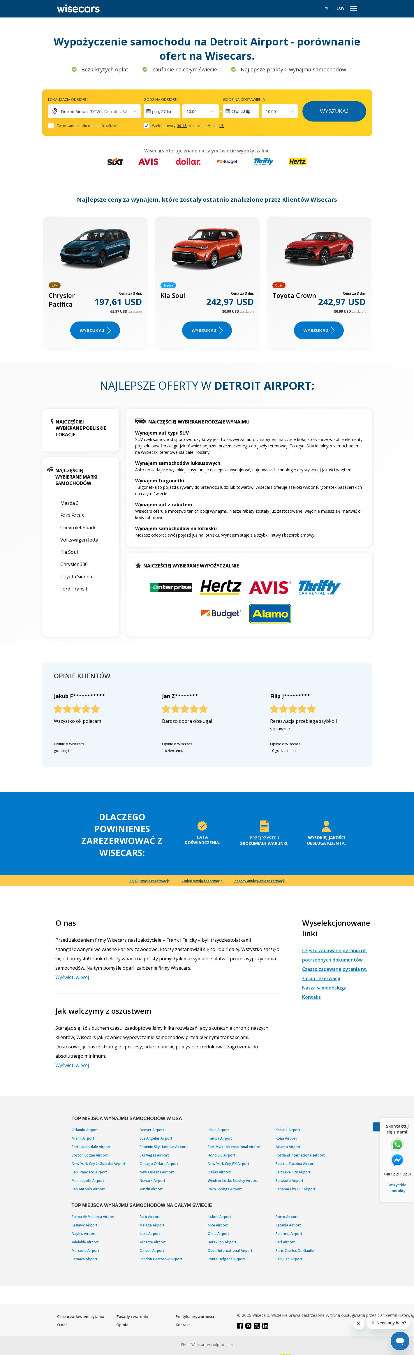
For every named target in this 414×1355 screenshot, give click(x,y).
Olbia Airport (218, 1233)
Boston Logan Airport (90, 1155)
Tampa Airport (220, 1138)
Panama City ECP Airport (296, 1189)
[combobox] (187, 111)
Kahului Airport (288, 1129)
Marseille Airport (85, 1250)
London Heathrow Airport (161, 1258)
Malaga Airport (152, 1225)
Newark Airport (152, 1180)
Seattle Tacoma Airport (295, 1163)
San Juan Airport (289, 1258)
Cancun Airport (152, 1250)
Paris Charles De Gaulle (295, 1250)
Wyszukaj (334, 111)
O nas (62, 1324)
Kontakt (311, 997)
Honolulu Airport (221, 1155)
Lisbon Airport (219, 1216)
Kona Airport (286, 1138)
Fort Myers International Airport (234, 1146)
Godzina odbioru (161, 99)
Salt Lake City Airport (293, 1172)
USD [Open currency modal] (339, 8)
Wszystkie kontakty (397, 1187)
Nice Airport (218, 1225)
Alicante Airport (153, 1242)
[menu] (353, 9)
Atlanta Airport (288, 1146)
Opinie (122, 1324)
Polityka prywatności (195, 1316)
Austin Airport (151, 1189)
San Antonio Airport (88, 1189)
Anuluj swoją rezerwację (149, 880)
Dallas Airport (219, 1172)
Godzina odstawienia (244, 99)
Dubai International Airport (230, 1250)
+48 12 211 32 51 (397, 1174)
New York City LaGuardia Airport (99, 1163)
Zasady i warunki (132, 1316)
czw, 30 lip (240, 111)
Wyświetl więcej (72, 977)
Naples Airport (84, 1233)
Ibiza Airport (150, 1233)
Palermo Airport (289, 1233)
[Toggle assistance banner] (376, 1126)
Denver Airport (152, 1129)
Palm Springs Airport (225, 1189)
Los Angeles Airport (156, 1138)
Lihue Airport (218, 1129)
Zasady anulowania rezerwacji (259, 880)
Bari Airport (285, 1242)
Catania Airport (288, 1225)
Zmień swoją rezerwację (202, 880)
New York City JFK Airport (228, 1163)
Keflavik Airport (85, 1225)
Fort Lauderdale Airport (91, 1146)
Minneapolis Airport (88, 1180)
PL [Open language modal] (327, 8)
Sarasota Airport (290, 1180)
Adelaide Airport (85, 1242)
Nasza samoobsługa (324, 988)
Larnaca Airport (85, 1258)
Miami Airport (83, 1138)
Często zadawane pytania (80, 1316)
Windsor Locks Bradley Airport (233, 1180)
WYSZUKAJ (95, 330)
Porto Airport (287, 1216)
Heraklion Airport (222, 1242)
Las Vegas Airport (154, 1155)
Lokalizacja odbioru (68, 99)
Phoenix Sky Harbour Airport (163, 1146)
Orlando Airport (85, 1129)
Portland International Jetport (300, 1155)
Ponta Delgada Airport (226, 1258)
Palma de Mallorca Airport (93, 1216)
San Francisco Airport (89, 1172)
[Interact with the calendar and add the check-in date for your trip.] (162, 111)
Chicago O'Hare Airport (159, 1163)
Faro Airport (150, 1216)
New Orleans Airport (157, 1172)
